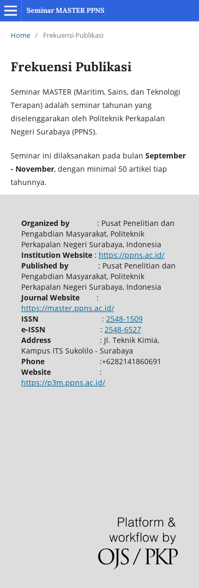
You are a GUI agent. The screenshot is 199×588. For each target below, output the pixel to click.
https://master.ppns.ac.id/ (67, 308)
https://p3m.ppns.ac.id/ (63, 382)
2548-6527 (123, 329)
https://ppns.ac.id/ (132, 255)
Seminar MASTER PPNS (66, 10)
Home (20, 35)
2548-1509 (124, 319)
